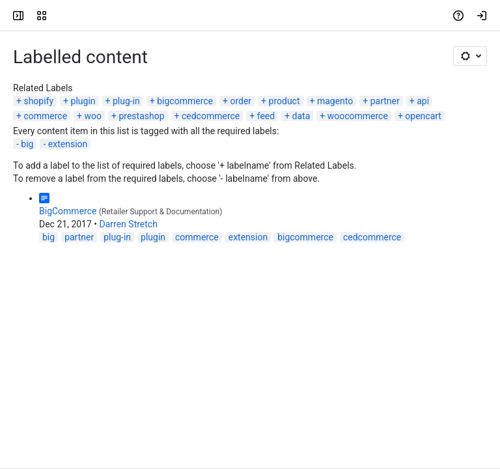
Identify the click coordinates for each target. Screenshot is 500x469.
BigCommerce (67, 211)
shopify (38, 101)
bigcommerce (185, 101)
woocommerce (357, 116)
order (240, 101)
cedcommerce (211, 116)
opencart (423, 116)
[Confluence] (59, 15)
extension (67, 144)
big (27, 144)
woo (93, 116)
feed (266, 116)
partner (385, 101)
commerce (45, 116)
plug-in (126, 101)
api (423, 101)
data (301, 116)
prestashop (141, 116)
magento (335, 101)
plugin (83, 101)
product (284, 101)
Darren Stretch (129, 224)
